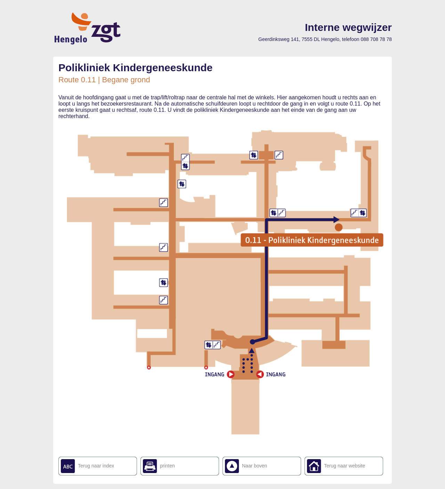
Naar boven (254, 466)
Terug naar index (96, 466)
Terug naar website (344, 466)
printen (167, 466)
